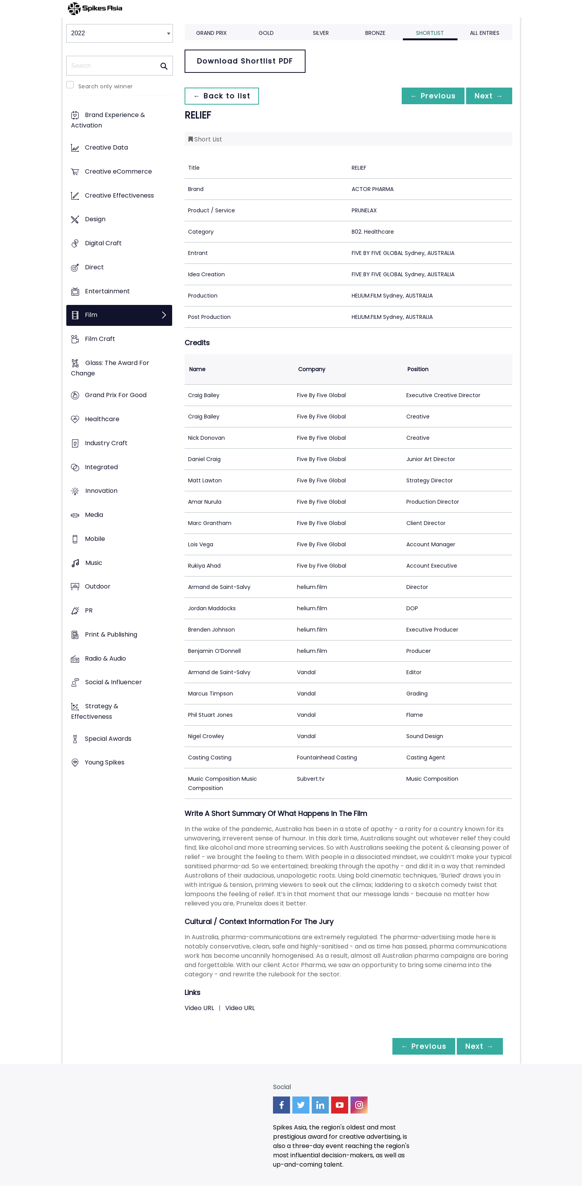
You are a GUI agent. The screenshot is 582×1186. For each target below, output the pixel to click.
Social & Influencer (113, 682)
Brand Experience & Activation (108, 120)
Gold (266, 33)
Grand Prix (211, 33)
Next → (488, 96)
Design (95, 219)
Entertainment (107, 291)
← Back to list (222, 96)
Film (91, 315)
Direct (94, 267)
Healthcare (102, 419)
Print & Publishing (111, 634)
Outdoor (98, 586)
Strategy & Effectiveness (94, 711)
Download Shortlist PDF (245, 61)
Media (94, 515)
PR (89, 610)
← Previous (431, 96)
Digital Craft (103, 243)
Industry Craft (106, 443)
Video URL (199, 1008)
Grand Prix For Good (116, 395)
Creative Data (106, 147)
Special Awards (108, 738)
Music (93, 562)
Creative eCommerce (118, 171)
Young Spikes (104, 762)
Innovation (101, 491)
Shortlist (430, 33)
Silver (321, 33)
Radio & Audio (105, 658)
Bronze (375, 33)
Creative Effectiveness (119, 195)
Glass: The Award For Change (110, 368)
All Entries (484, 33)
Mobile (95, 538)
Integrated (101, 467)
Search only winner (105, 86)
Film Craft (100, 338)
